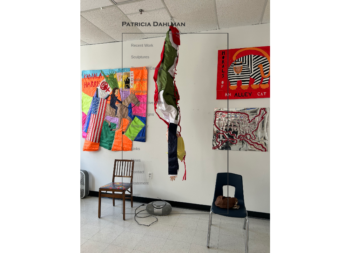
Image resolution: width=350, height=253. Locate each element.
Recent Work (142, 45)
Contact (137, 172)
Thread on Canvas (147, 68)
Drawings (139, 91)
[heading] (153, 24)
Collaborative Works (148, 102)
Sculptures (140, 57)
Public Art (139, 80)
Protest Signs (142, 114)
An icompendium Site (183, 217)
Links (135, 149)
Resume (138, 137)
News (136, 160)
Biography (140, 126)
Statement (140, 183)
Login (136, 195)
